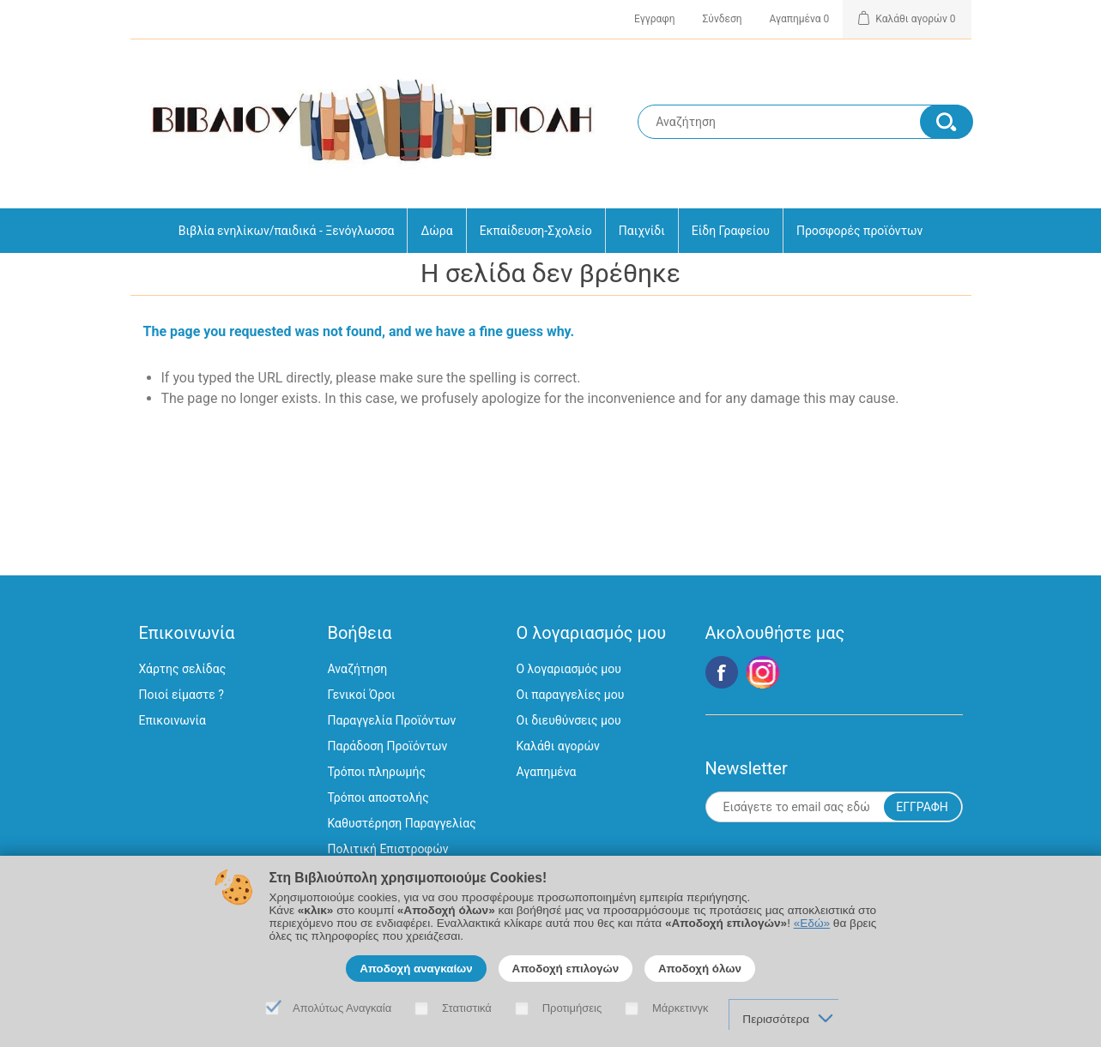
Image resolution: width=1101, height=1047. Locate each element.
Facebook (721, 672)
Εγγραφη (654, 19)
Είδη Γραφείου (731, 231)
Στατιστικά (467, 1008)
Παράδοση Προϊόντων (388, 746)
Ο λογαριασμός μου (569, 669)
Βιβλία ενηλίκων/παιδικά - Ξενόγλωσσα (286, 231)
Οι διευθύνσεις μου (569, 720)
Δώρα (436, 231)
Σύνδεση (722, 19)
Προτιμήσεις (572, 1008)
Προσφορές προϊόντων (859, 231)
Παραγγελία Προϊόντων (392, 720)
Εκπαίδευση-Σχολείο (536, 231)
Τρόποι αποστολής (378, 797)
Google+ (763, 672)
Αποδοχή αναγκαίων (416, 968)
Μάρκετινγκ (680, 1008)
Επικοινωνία (172, 720)
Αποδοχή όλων (699, 968)
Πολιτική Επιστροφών (388, 849)
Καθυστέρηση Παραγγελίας (402, 823)
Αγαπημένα (547, 772)
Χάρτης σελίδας (183, 669)
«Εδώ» (812, 923)
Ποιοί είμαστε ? (181, 694)
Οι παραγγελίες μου (571, 694)
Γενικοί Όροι (362, 694)
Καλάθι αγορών (558, 746)
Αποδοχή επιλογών (566, 968)
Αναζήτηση (358, 669)
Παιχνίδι (642, 231)
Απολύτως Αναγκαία (342, 1008)
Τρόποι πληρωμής (377, 772)
